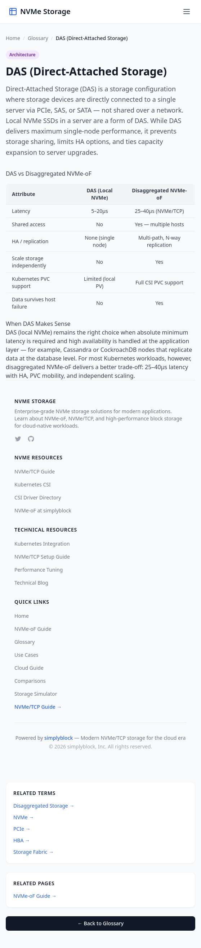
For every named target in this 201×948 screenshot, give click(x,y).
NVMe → (23, 817)
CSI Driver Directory (37, 497)
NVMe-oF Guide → (35, 895)
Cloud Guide (29, 667)
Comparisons (30, 680)
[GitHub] (31, 438)
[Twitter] (18, 438)
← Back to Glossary (100, 923)
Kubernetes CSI (32, 484)
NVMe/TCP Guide (34, 471)
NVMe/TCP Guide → (38, 706)
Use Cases (26, 654)
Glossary (38, 38)
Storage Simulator (35, 693)
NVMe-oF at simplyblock (42, 510)
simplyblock (58, 737)
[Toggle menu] (186, 11)
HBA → (21, 840)
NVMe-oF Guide (32, 628)
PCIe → (22, 828)
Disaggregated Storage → (43, 805)
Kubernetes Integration (42, 543)
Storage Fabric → (33, 851)
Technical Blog (31, 582)
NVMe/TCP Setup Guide (42, 556)
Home (13, 38)
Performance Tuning (38, 569)
